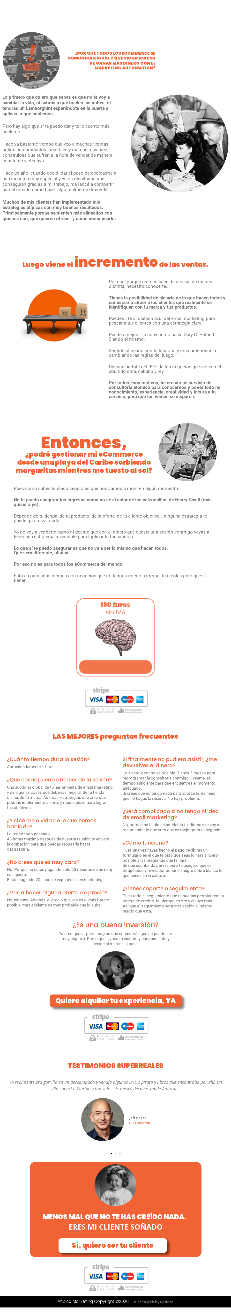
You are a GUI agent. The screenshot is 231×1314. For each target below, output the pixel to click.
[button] (111, 1153)
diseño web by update (153, 1301)
